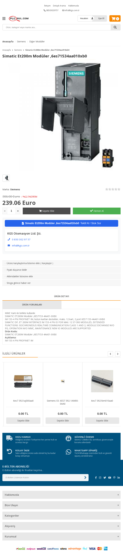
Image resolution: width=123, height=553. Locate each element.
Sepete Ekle (46, 210)
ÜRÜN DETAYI (61, 296)
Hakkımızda (73, 5)
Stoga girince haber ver (19, 282)
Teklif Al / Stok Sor (61, 223)
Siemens (21, 41)
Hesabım (84, 18)
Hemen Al (97, 210)
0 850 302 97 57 (21, 239)
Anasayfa (7, 41)
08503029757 (51, 10)
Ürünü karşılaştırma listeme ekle (23, 263)
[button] (117, 354)
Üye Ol (101, 18)
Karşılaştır (47, 263)
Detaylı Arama (59, 5)
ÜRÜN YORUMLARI (32, 304)
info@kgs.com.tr (70, 10)
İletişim (47, 5)
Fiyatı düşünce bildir (17, 269)
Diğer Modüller (37, 41)
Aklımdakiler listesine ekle (20, 276)
